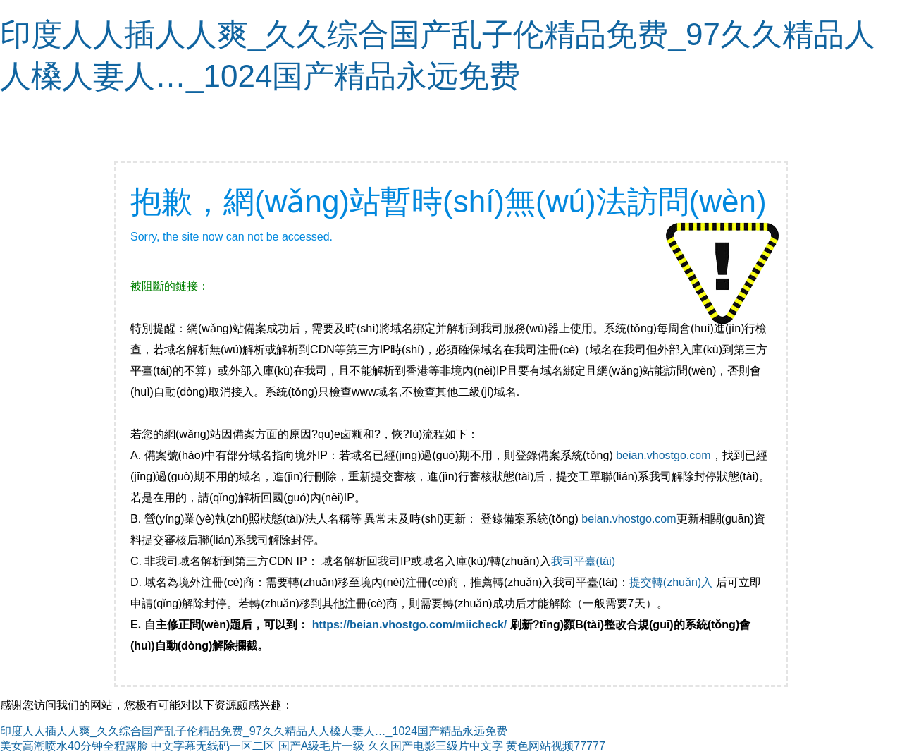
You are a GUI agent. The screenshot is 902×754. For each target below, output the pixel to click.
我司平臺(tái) (585, 561)
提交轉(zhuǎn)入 (670, 582)
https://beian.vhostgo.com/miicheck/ (409, 625)
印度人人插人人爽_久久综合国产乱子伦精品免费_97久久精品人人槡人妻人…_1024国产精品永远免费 (253, 731)
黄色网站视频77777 (555, 746)
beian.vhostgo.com (663, 455)
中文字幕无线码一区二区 (213, 746)
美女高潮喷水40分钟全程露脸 (74, 746)
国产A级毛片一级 (321, 746)
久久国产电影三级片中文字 (435, 746)
